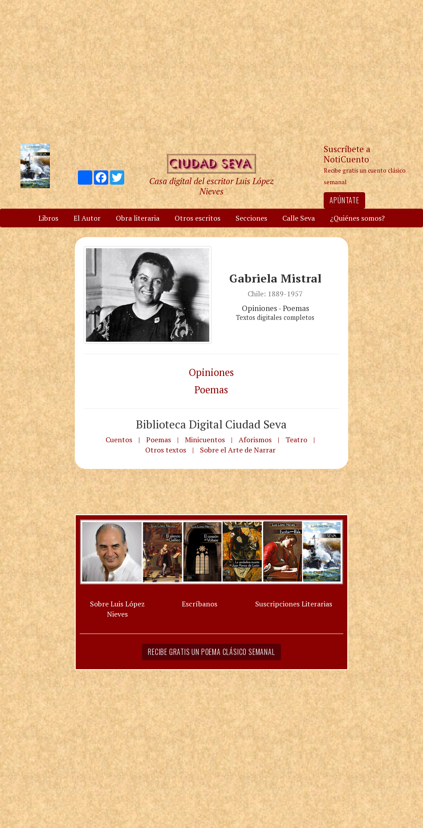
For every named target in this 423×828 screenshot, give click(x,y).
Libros (48, 218)
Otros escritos (197, 218)
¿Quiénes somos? (357, 218)
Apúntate (344, 200)
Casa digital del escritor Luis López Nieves (211, 186)
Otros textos (165, 450)
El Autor (87, 218)
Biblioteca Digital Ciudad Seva (211, 424)
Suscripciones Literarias (293, 604)
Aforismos (255, 439)
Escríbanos (199, 604)
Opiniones (211, 372)
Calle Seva (298, 218)
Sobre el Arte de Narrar (238, 450)
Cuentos (119, 439)
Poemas (211, 389)
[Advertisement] (211, 71)
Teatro (296, 439)
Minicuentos (205, 439)
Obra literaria (137, 218)
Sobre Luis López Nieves (117, 609)
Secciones (251, 218)
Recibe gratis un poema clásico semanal (211, 651)
